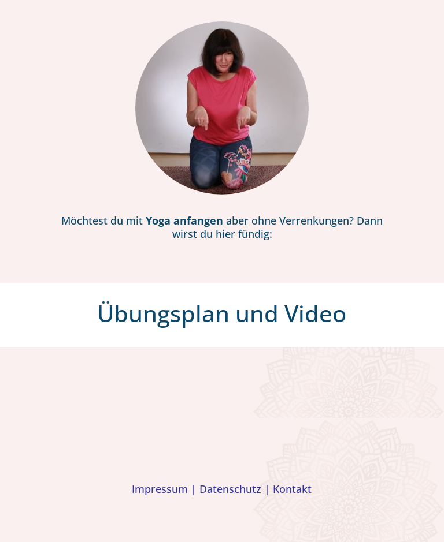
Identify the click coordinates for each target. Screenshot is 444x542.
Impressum (160, 489)
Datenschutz (230, 489)
